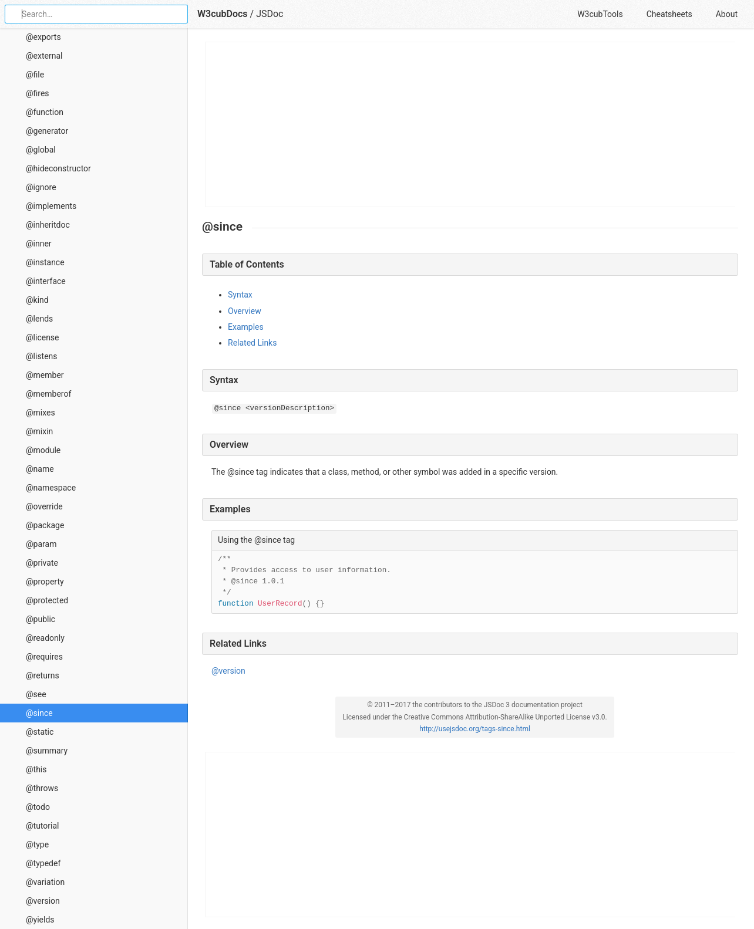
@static (39, 732)
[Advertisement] (471, 124)
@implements (51, 206)
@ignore (41, 187)
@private (42, 562)
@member (45, 375)
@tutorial (42, 825)
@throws (42, 788)
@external (44, 55)
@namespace (51, 487)
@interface (46, 281)
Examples (246, 327)
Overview (244, 311)
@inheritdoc (48, 224)
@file (35, 74)
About (727, 14)
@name (40, 469)
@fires (37, 93)
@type (37, 844)
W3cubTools (599, 14)
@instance (45, 262)
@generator (47, 131)
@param (41, 544)
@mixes (40, 412)
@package (45, 525)
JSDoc (269, 13)
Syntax (240, 294)
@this (36, 769)
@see (36, 694)
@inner (39, 243)
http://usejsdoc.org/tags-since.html (474, 729)
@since (39, 713)
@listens (42, 356)
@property (45, 581)
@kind (37, 300)
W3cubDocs (222, 13)
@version (43, 901)
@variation (45, 882)
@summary (47, 750)
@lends (39, 318)
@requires (44, 656)
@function (44, 112)
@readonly (45, 638)
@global (41, 149)
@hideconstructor (58, 168)
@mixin (39, 431)
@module (43, 450)
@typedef (43, 863)
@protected (47, 600)
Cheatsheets (669, 14)
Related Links (252, 342)
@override (44, 506)
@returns (42, 675)
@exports (43, 37)
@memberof (48, 393)
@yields (40, 919)
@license (42, 337)
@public (40, 619)
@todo (38, 807)
